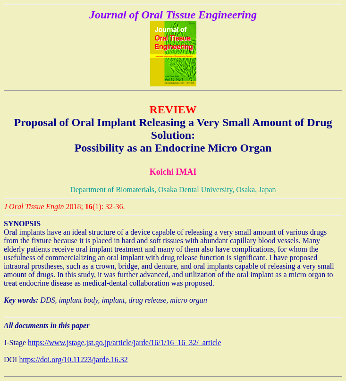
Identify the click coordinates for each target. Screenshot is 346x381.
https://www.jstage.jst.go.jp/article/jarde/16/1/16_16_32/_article (124, 343)
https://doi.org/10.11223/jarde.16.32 (73, 360)
